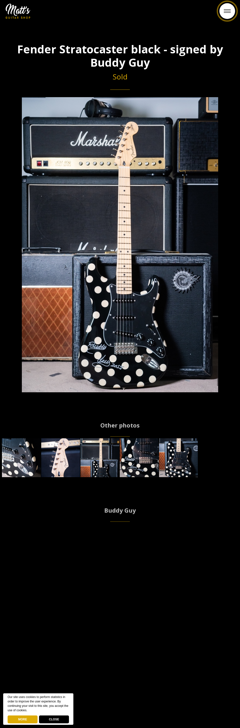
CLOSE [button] (54, 719)
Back (120, 14)
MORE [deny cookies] (22, 719)
